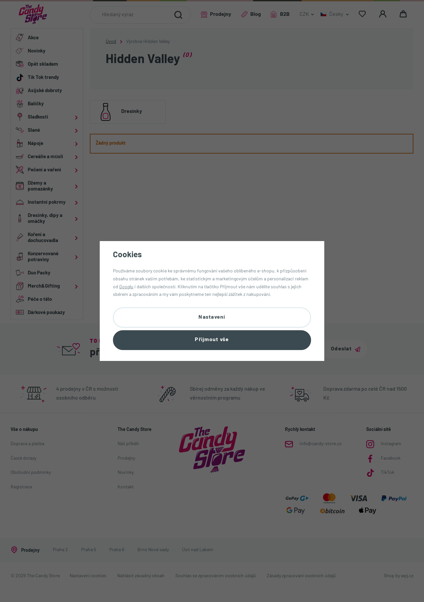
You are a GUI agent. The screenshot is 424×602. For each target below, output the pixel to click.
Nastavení (212, 316)
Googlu (126, 286)
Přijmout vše (212, 340)
